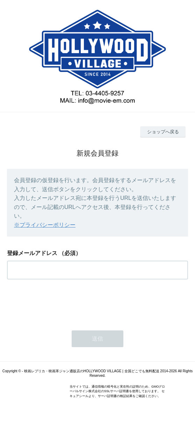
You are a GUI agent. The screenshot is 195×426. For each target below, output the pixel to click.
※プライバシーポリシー (44, 225)
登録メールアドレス (32, 253)
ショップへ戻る (163, 131)
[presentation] (60, 302)
